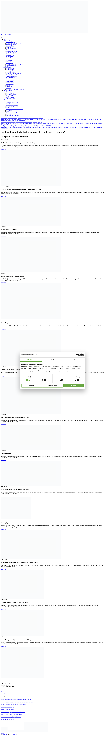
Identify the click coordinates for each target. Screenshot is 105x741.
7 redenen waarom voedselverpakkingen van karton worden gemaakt (17, 702)
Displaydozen (9, 47)
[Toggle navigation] (1, 37)
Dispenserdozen (10, 46)
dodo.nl (5, 734)
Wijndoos (8, 88)
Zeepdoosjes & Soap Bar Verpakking (15, 89)
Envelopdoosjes (10, 55)
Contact (2, 733)
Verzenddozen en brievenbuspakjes (14, 64)
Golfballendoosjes (10, 77)
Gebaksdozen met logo (11, 76)
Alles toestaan (73, 385)
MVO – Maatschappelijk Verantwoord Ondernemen (13, 712)
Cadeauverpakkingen (11, 44)
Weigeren (31, 385)
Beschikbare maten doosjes (12, 106)
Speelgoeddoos (9, 84)
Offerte (5, 99)
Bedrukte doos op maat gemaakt (13, 43)
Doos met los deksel (11, 52)
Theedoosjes (9, 86)
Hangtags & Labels (10, 95)
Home (5, 39)
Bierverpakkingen (10, 93)
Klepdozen (8, 59)
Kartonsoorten (9, 110)
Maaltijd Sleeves (10, 97)
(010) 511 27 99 (4, 691)
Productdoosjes (7, 67)
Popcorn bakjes (10, 82)
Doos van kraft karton (11, 51)
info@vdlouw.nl (4, 693)
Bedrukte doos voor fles (12, 74)
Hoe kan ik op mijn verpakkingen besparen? (11, 717)
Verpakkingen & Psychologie (7, 719)
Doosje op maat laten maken (7, 709)
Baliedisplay (9, 92)
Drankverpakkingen (11, 94)
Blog (7, 107)
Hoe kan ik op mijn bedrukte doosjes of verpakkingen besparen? (16, 699)
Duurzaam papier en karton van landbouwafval (12, 714)
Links (7, 111)
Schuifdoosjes (9, 63)
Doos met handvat (10, 49)
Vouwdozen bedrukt (11, 65)
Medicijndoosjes (10, 80)
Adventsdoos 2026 (10, 68)
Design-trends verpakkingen (7, 707)
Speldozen (8, 85)
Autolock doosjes (10, 42)
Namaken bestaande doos (12, 113)
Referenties (9, 114)
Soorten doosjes (7, 40)
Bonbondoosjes (10, 69)
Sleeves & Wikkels (10, 98)
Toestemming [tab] (30, 359)
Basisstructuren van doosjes (12, 103)
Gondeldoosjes (9, 56)
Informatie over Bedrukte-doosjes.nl (14, 109)
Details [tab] (52, 359)
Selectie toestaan (52, 385)
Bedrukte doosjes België (12, 105)
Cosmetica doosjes (10, 72)
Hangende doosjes (10, 57)
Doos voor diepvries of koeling (13, 73)
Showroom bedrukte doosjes (13, 115)
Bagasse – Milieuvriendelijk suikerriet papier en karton (13, 704)
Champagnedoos (10, 71)
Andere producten (8, 90)
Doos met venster (10, 53)
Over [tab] (74, 359)
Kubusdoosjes (9, 60)
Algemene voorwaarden (12, 102)
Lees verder (3, 149)
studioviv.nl (14, 734)
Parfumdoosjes (9, 81)
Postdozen (8, 61)
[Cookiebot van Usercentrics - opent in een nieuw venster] (77, 354)
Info (4, 101)
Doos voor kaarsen (10, 78)
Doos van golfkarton (11, 48)
